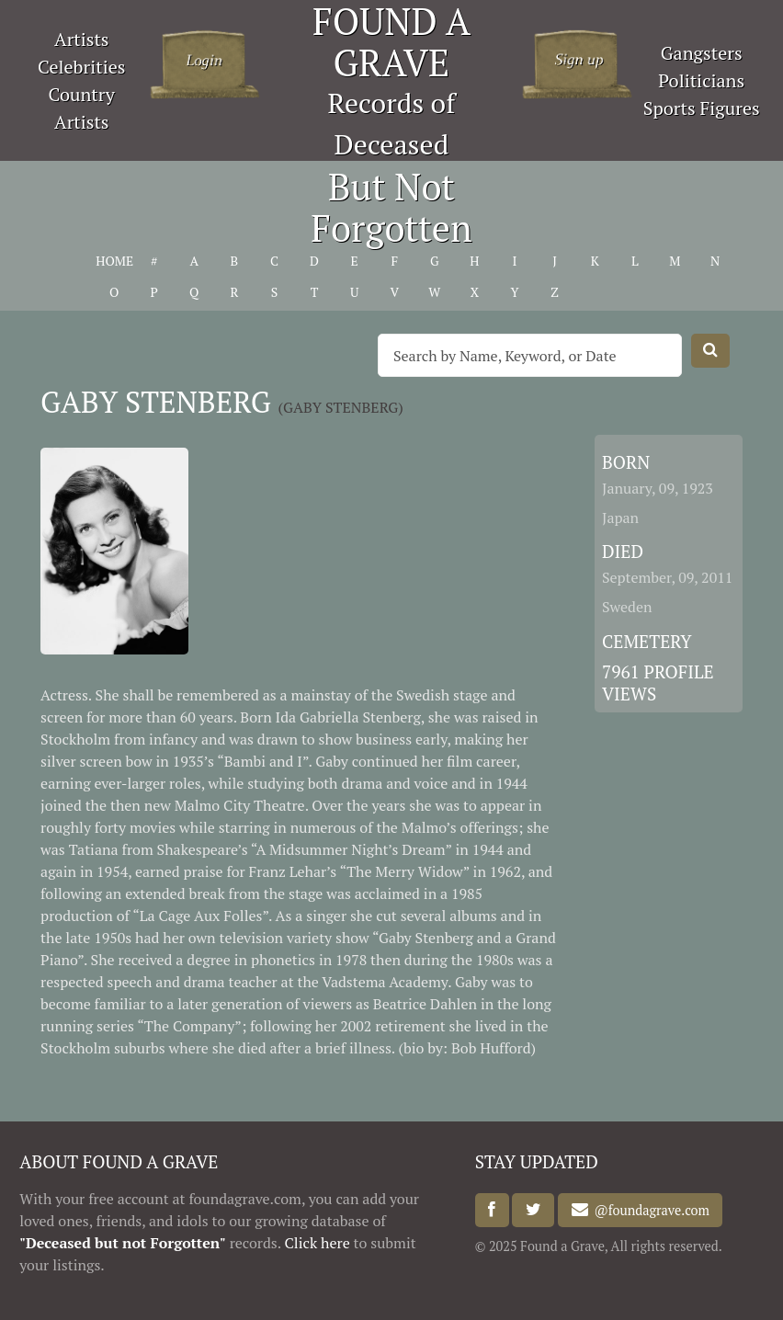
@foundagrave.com (648, 1210)
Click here (317, 1243)
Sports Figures (701, 108)
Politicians (701, 80)
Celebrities (81, 66)
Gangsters (702, 52)
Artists (81, 39)
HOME (114, 260)
